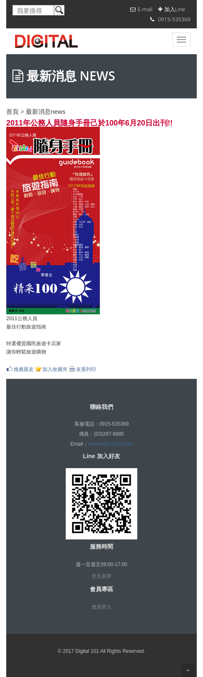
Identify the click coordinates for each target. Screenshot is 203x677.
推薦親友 (24, 369)
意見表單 (101, 576)
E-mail (145, 9)
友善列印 (86, 369)
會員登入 (101, 607)
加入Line (174, 9)
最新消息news (45, 111)
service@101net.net (110, 444)
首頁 (12, 111)
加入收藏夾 (54, 369)
